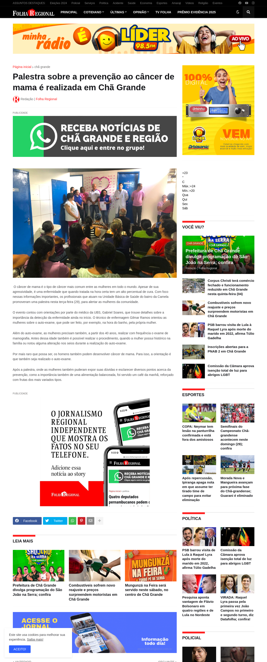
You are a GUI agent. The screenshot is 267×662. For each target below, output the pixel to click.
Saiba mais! (35, 639)
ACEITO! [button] (20, 649)
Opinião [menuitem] (139, 12)
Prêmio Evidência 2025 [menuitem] (196, 12)
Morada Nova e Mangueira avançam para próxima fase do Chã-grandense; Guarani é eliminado (237, 486)
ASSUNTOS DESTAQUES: (29, 3)
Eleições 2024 (58, 3)
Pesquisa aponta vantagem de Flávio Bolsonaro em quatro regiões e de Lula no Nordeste (198, 606)
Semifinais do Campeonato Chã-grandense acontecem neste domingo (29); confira (235, 437)
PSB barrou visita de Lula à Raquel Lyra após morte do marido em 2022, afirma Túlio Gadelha (231, 331)
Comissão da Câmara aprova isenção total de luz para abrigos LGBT (231, 370)
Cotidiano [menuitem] (93, 12)
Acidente (118, 3)
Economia (146, 3)
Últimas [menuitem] (117, 12)
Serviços (90, 3)
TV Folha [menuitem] (163, 12)
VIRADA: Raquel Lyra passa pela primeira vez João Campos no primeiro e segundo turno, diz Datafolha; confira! (237, 608)
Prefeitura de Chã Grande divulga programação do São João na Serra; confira (37, 590)
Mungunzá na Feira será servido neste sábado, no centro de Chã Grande (146, 590)
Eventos (217, 3)
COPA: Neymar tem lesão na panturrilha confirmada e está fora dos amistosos (198, 433)
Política (104, 3)
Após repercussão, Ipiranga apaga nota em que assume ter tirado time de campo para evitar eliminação (198, 489)
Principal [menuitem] (69, 12)
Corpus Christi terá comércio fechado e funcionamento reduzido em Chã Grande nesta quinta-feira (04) (231, 287)
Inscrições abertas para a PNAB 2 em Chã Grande (228, 349)
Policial (75, 3)
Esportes (162, 3)
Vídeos (190, 3)
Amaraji (176, 3)
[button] (238, 12)
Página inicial (22, 66)
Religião (203, 3)
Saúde (132, 3)
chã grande (42, 66)
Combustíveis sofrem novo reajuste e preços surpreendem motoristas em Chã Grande (93, 592)
